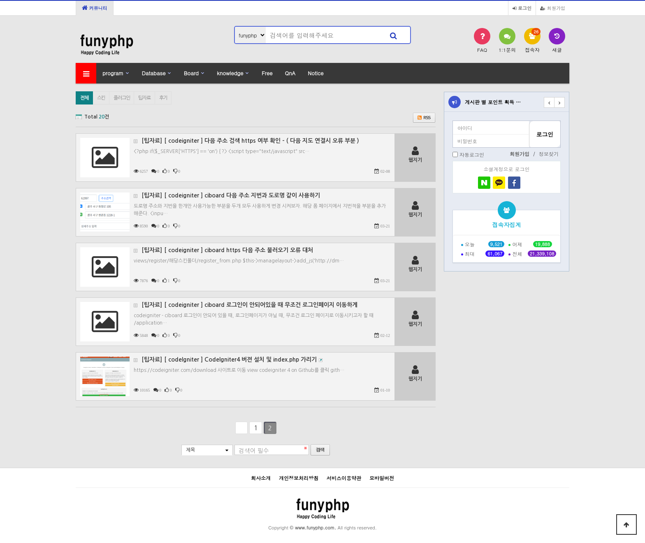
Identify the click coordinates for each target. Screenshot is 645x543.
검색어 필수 (254, 451)
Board (191, 73)
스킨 (101, 97)
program (112, 73)
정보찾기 (549, 153)
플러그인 (122, 97)
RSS (424, 118)
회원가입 (552, 8)
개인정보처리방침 (298, 477)
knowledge (230, 73)
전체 (84, 97)
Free (267, 73)
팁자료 (144, 97)
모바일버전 (381, 477)
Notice (315, 73)
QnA (290, 73)
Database (154, 73)
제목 (190, 450)
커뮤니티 (94, 8)
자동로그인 (471, 154)
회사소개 (261, 477)
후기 (163, 97)
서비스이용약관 (344, 477)
